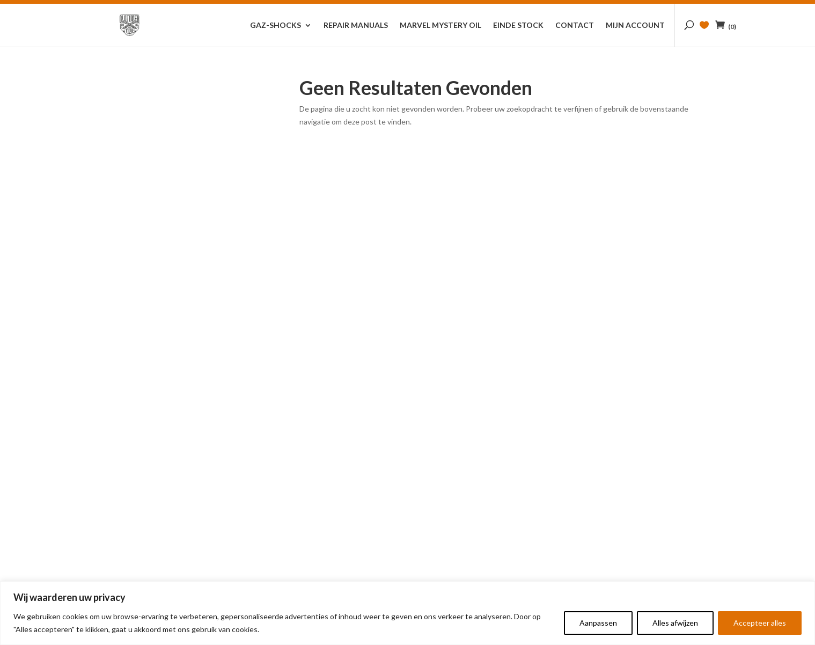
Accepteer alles (759, 622)
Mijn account (635, 25)
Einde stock (518, 25)
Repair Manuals (356, 25)
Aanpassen (598, 622)
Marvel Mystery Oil (440, 25)
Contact (574, 25)
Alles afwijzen (675, 622)
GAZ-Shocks (275, 25)
